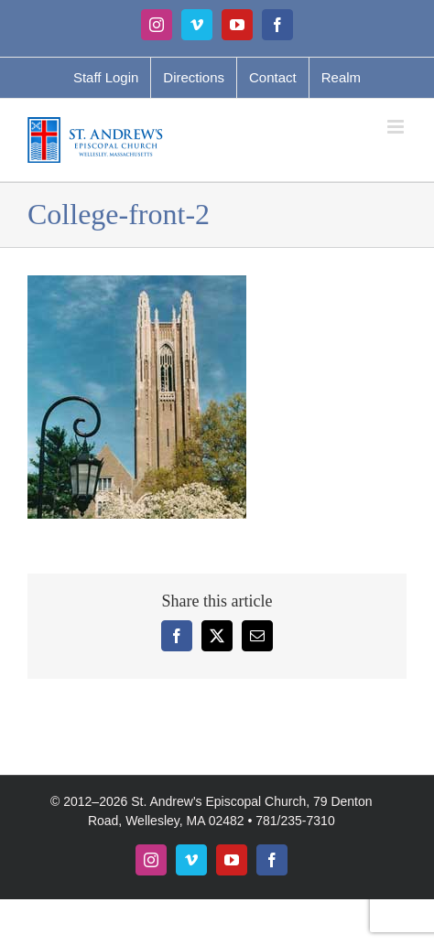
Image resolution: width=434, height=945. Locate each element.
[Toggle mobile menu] (397, 126)
